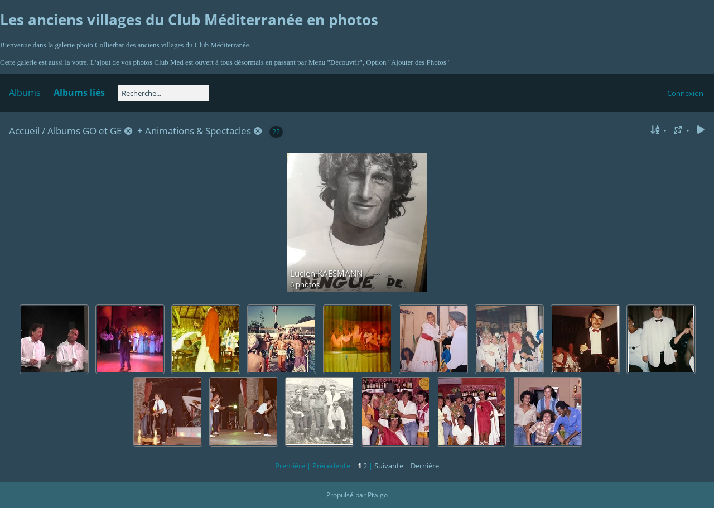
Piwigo (378, 495)
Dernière (425, 466)
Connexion (685, 93)
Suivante (388, 466)
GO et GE (102, 130)
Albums (25, 92)
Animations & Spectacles (198, 130)
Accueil (24, 130)
